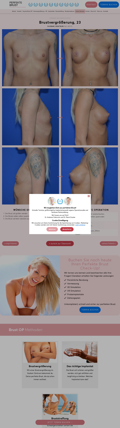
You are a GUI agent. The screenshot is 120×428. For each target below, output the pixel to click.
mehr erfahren (80, 225)
